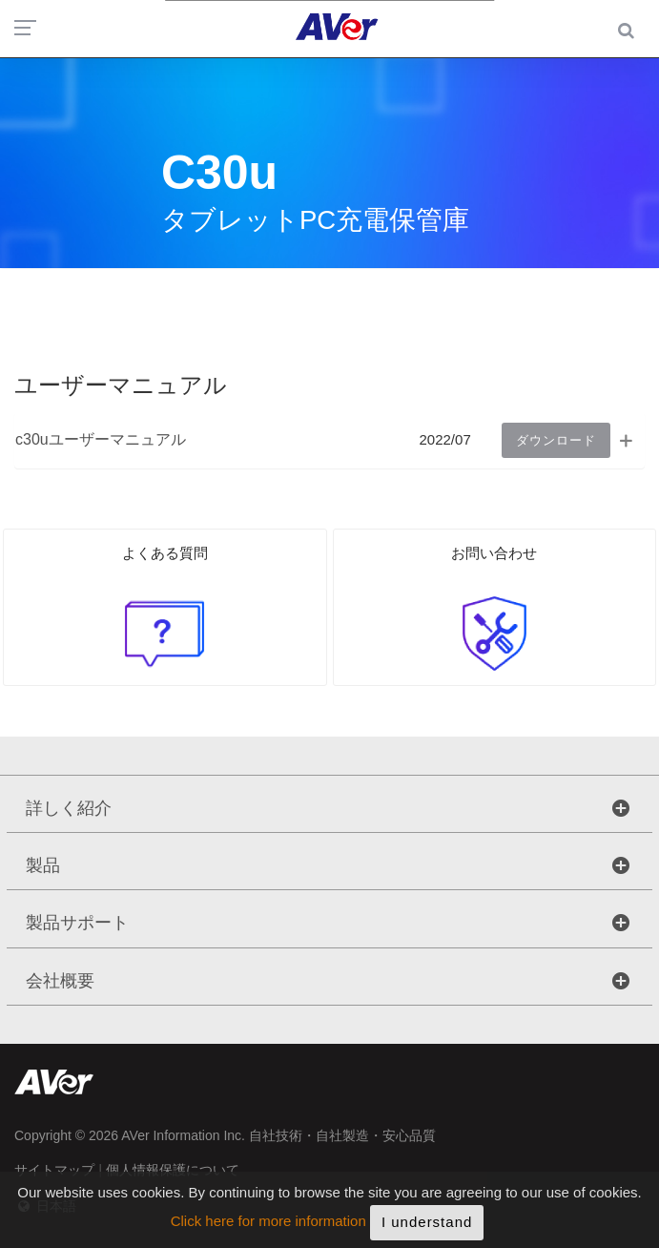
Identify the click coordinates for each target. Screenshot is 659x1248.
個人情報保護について (172, 1169)
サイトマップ (54, 1169)
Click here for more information (268, 1232)
